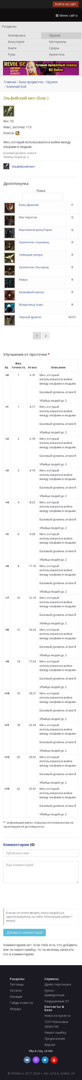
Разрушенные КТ (56, 1001)
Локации (16, 996)
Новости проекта (57, 1015)
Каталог (16, 990)
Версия (49, 1045)
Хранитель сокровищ (34, 242)
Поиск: (41, 194)
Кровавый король (31, 292)
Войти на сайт (65, 4)
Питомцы (17, 984)
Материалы (55, 42)
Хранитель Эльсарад (34, 267)
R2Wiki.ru (17, 1073)
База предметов (31, 82)
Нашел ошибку (55, 1032)
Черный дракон (30, 317)
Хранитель (55, 55)
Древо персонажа (57, 984)
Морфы (15, 1009)
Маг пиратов (28, 217)
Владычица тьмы (31, 304)
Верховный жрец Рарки (35, 230)
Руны (9, 55)
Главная (10, 82)
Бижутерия (13, 42)
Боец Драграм (29, 205)
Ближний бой (16, 86)
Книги (9, 48)
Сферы (52, 48)
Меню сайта (66, 15)
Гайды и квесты (21, 1003)
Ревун (23, 280)
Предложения (54, 1038)
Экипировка (14, 36)
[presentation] (36, 896)
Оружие (53, 36)
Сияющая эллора (31, 255)
